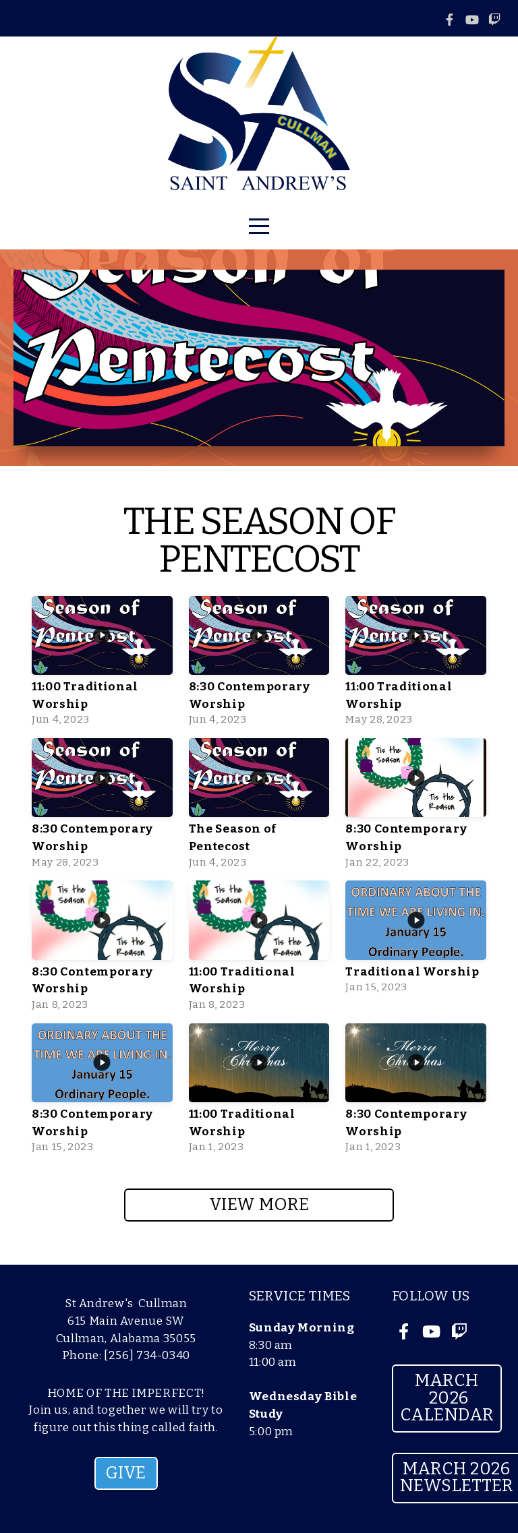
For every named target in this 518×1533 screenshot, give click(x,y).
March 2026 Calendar (447, 1398)
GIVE (126, 1473)
